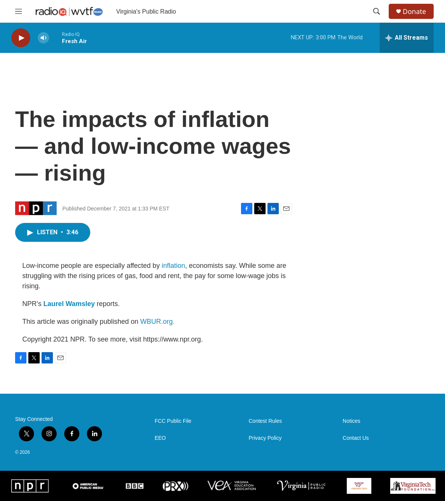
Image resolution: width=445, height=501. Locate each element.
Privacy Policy (265, 438)
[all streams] (407, 38)
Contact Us (356, 438)
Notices (351, 421)
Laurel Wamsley (69, 304)
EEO (160, 438)
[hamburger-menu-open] (18, 11)
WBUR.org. (157, 321)
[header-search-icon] (376, 11)
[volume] (43, 37)
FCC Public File (173, 421)
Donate (414, 11)
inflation (173, 265)
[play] (21, 38)
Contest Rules (265, 421)
